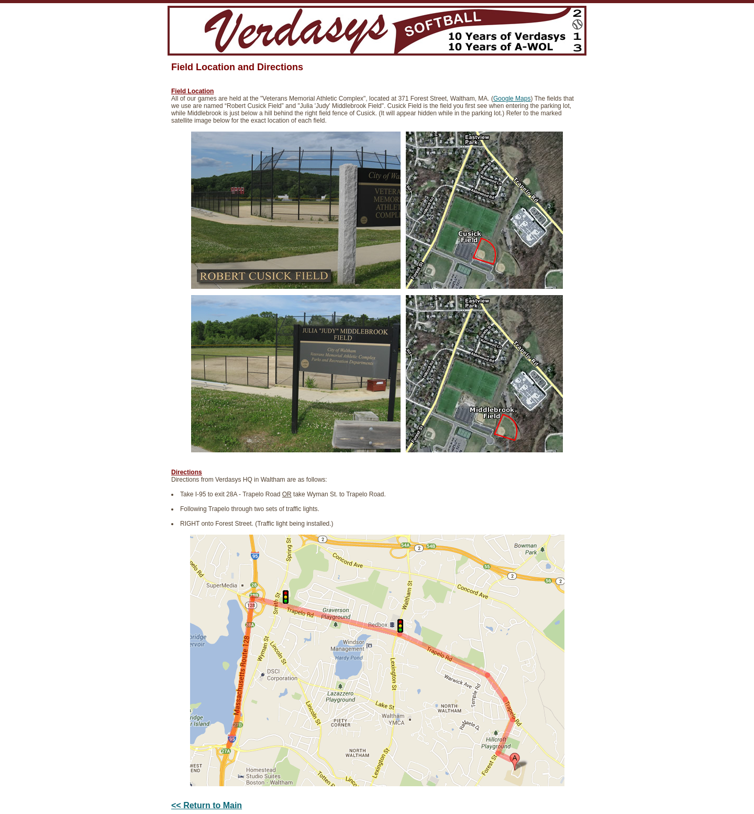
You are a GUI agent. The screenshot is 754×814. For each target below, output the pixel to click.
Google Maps (511, 98)
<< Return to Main (206, 805)
